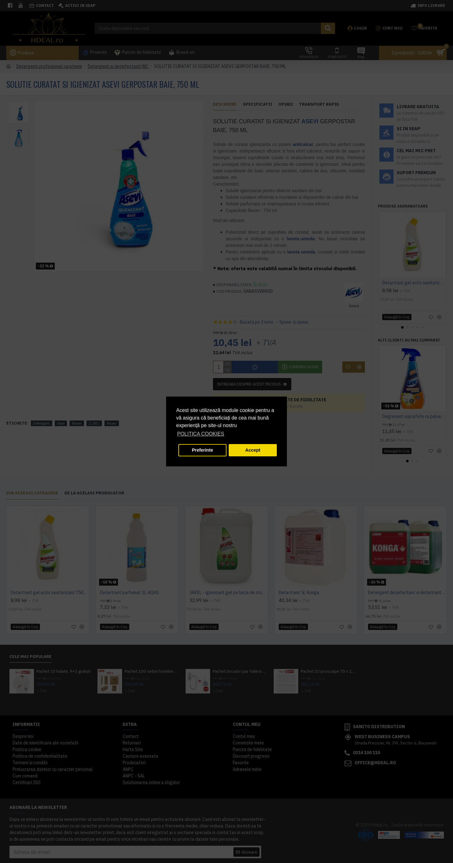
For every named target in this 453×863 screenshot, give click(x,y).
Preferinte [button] (202, 450)
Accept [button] (252, 450)
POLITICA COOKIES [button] (200, 434)
